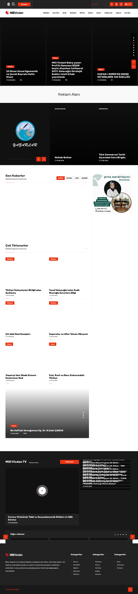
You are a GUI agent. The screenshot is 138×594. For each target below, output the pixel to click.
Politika (56, 13)
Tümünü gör (69, 462)
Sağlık (118, 13)
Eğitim (82, 13)
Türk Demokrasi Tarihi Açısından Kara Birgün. (112, 156)
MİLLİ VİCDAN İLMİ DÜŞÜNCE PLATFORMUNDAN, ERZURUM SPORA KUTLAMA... (23, 72)
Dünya (90, 13)
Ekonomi (73, 13)
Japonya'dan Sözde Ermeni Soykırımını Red (20, 376)
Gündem (46, 13)
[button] (133, 37)
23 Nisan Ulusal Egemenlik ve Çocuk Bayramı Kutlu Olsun (67, 74)
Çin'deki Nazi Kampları (17, 334)
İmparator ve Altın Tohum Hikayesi (68, 334)
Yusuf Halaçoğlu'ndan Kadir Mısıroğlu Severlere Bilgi (64, 291)
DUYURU (127, 13)
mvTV (128, 4)
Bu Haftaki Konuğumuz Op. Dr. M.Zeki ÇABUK (36, 430)
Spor (64, 13)
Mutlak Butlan (63, 157)
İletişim (76, 574)
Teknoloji (108, 13)
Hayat (98, 13)
